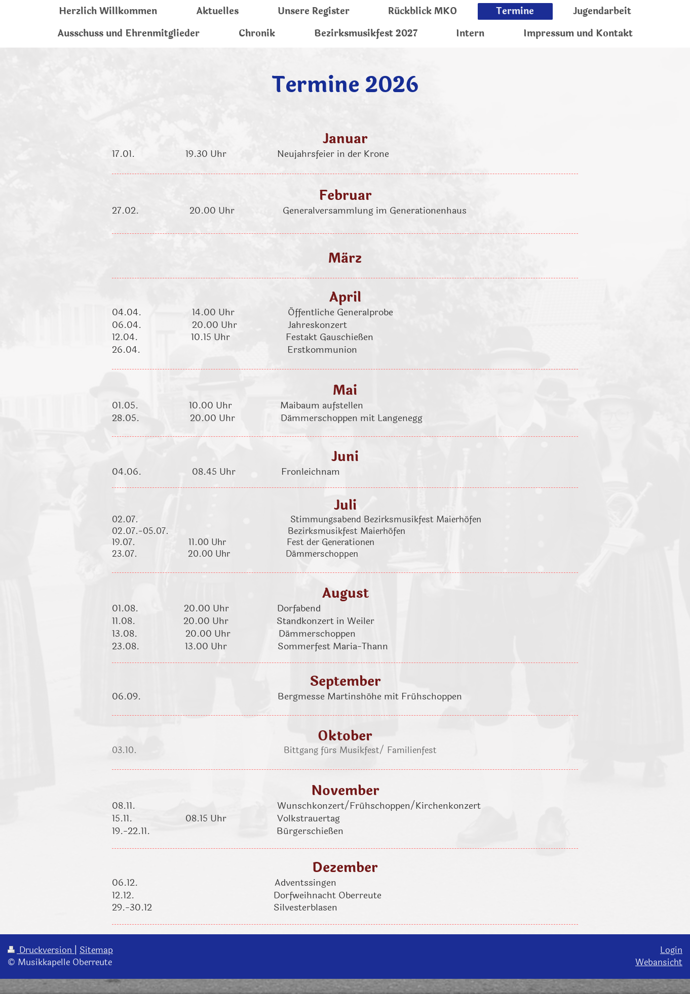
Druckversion (41, 950)
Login (671, 950)
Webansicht (658, 962)
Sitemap (96, 950)
